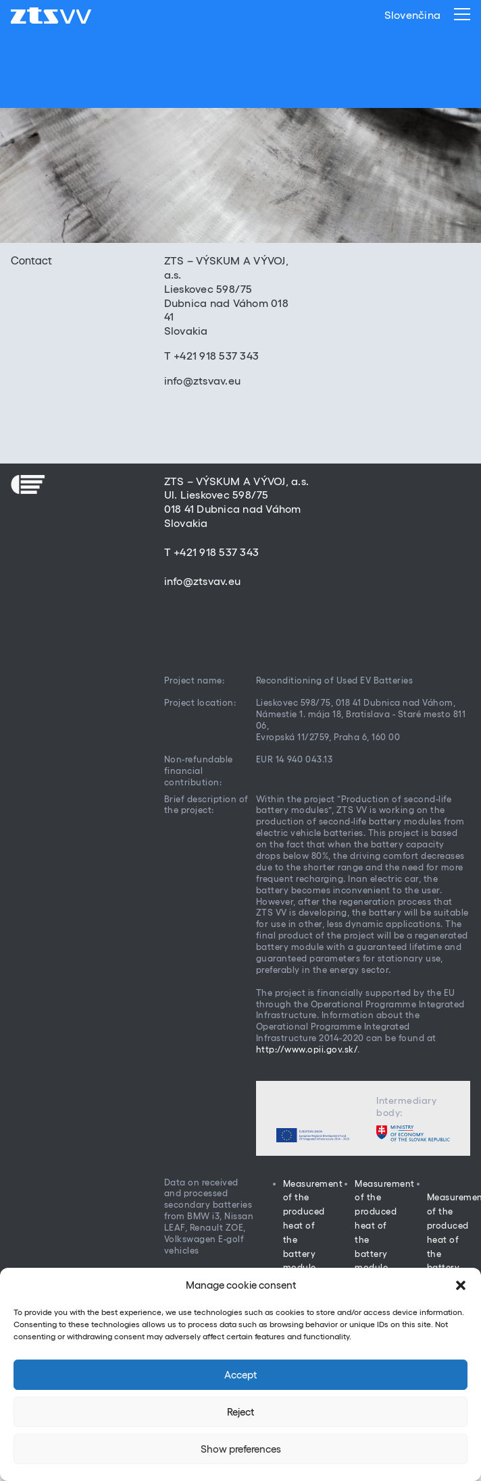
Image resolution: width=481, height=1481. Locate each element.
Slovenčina (412, 15)
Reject (240, 1412)
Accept (240, 1374)
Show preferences (241, 1449)
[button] (460, 1285)
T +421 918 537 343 (211, 356)
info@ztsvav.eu (202, 380)
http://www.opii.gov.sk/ (307, 1049)
